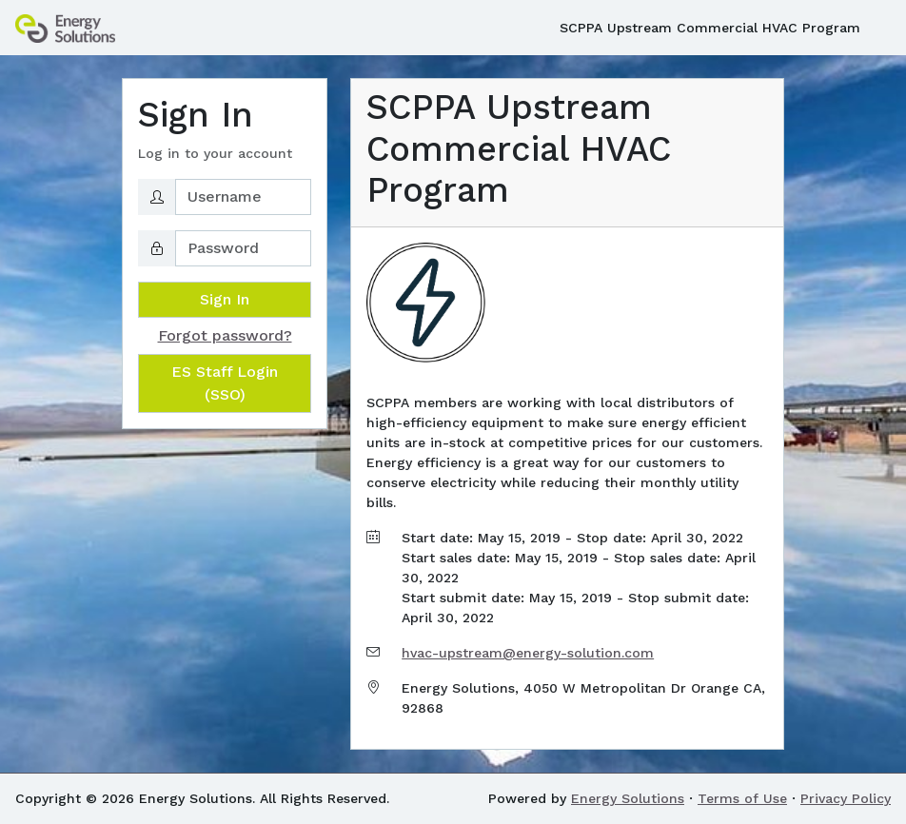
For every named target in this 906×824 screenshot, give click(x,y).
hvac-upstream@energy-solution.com (528, 652)
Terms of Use (742, 798)
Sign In (224, 299)
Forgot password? (225, 335)
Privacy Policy (845, 798)
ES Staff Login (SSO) (224, 383)
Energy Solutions (627, 798)
